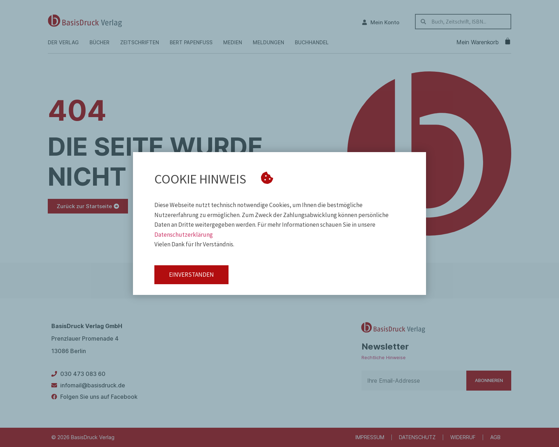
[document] (279, 223)
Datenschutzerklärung (183, 234)
